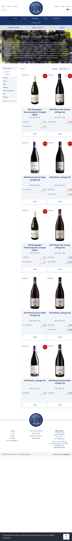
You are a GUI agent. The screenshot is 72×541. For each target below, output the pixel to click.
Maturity (5, 87)
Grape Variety (7, 68)
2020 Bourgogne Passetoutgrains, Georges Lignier (35, 247)
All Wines (14, 18)
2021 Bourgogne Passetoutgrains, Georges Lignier (35, 112)
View (35, 134)
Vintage (5, 97)
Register (56, 6)
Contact (9, 6)
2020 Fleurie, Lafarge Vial (59, 177)
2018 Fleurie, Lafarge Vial (34, 380)
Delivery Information (36, 436)
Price (4, 94)
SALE (24, 18)
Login (62, 6)
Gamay (6, 72)
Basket (69, 6)
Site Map (12, 438)
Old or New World (8, 91)
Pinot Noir (7, 74)
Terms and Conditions (36, 431)
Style (4, 84)
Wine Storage (36, 438)
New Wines (35, 18)
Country (5, 78)
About (15, 6)
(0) (68, 9)
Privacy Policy (36, 433)
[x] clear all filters (7, 101)
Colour (5, 81)
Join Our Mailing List (13, 440)
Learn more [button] (6, 537)
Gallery (13, 431)
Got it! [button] (66, 536)
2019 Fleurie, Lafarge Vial (59, 313)
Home (3, 6)
